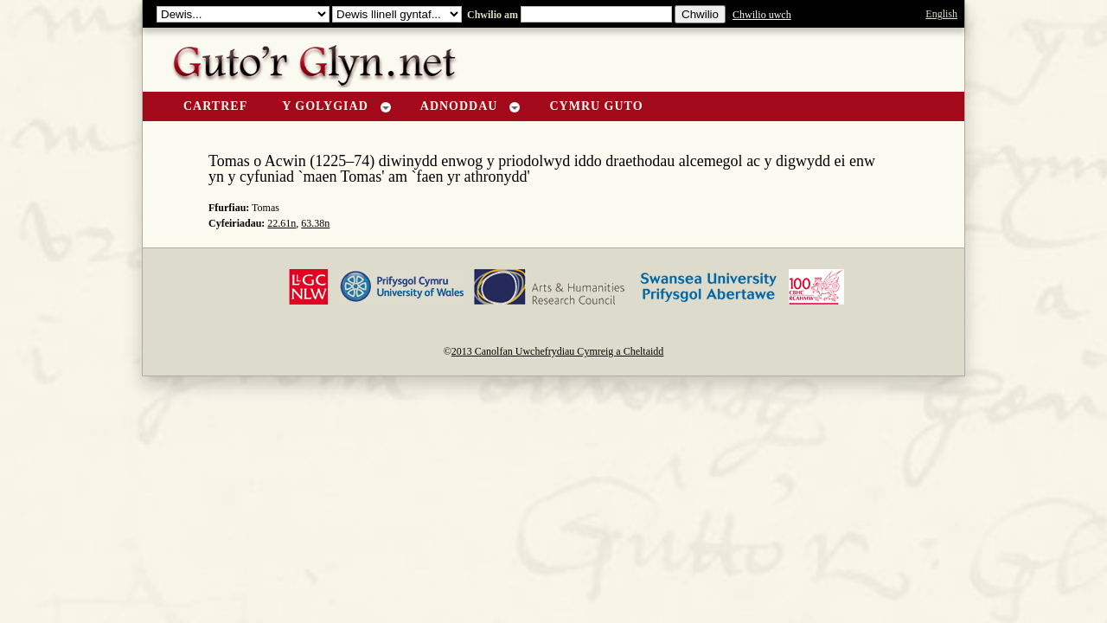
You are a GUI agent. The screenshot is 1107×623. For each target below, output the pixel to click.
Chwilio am (491, 15)
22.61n (281, 223)
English (941, 14)
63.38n (315, 223)
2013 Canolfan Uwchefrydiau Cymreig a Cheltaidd (557, 351)
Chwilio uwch (762, 15)
